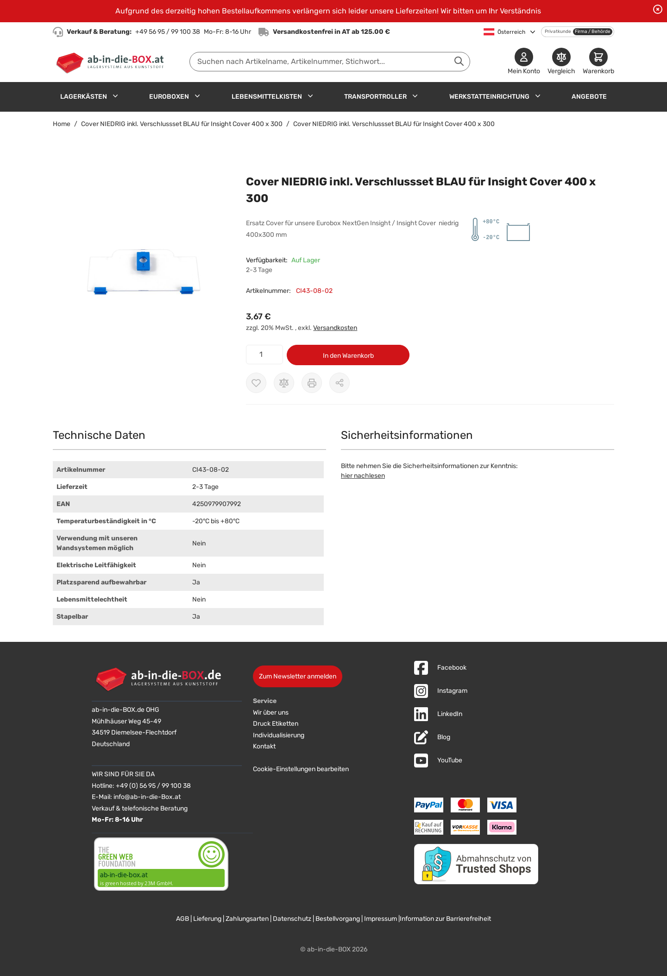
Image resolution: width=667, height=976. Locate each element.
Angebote (589, 97)
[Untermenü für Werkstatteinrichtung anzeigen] (537, 96)
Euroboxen (169, 97)
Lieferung (207, 919)
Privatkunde (558, 31)
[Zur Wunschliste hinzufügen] (256, 383)
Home (61, 124)
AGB (182, 919)
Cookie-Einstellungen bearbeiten (301, 769)
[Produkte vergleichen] (561, 62)
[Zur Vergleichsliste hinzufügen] (284, 383)
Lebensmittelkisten (267, 97)
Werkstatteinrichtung (489, 97)
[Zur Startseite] (112, 61)
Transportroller (375, 97)
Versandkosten (335, 328)
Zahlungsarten (247, 919)
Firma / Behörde (592, 31)
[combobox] (329, 61)
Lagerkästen (83, 97)
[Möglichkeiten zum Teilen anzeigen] (339, 383)
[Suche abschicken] (459, 61)
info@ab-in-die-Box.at (147, 797)
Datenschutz (292, 919)
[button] (140, 265)
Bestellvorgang (337, 919)
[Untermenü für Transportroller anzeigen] (415, 96)
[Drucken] (312, 383)
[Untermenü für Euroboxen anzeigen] (197, 96)
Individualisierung (278, 735)
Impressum (380, 919)
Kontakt (264, 746)
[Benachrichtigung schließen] (657, 9)
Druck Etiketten (275, 724)
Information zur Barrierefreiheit (445, 919)
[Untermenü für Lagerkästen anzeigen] (115, 96)
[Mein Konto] (524, 62)
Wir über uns (271, 712)
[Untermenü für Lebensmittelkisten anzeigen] (310, 96)
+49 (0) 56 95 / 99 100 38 (153, 786)
